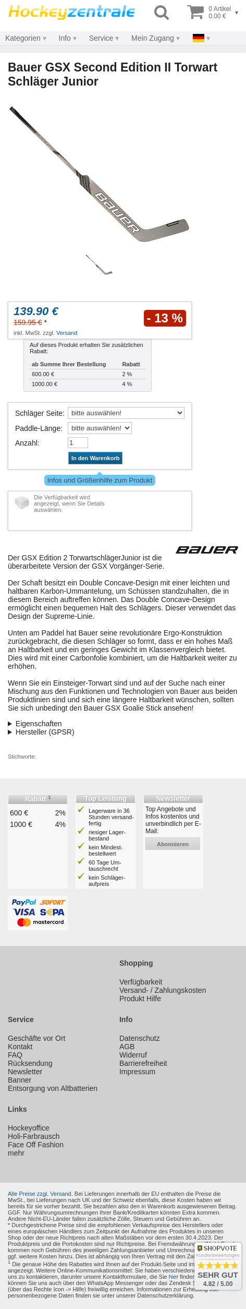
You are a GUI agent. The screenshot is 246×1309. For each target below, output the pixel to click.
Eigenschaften (39, 723)
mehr (16, 1153)
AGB (127, 1046)
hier (173, 1277)
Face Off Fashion (36, 1144)
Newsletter (25, 1071)
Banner (19, 1080)
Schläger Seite (39, 413)
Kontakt (20, 1046)
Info (65, 38)
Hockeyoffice (29, 1128)
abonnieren (173, 844)
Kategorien (23, 38)
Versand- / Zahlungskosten (162, 990)
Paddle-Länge (37, 428)
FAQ (15, 1055)
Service (101, 38)
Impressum (137, 1071)
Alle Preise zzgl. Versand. (40, 1194)
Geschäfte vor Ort (36, 1038)
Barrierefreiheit (143, 1063)
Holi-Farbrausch (34, 1136)
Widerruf (133, 1055)
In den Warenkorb (95, 458)
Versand (66, 333)
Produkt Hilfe (140, 998)
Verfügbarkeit (141, 982)
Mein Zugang (152, 38)
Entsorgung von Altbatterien (52, 1088)
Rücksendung (30, 1063)
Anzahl (26, 443)
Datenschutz (139, 1038)
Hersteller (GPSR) (45, 732)
